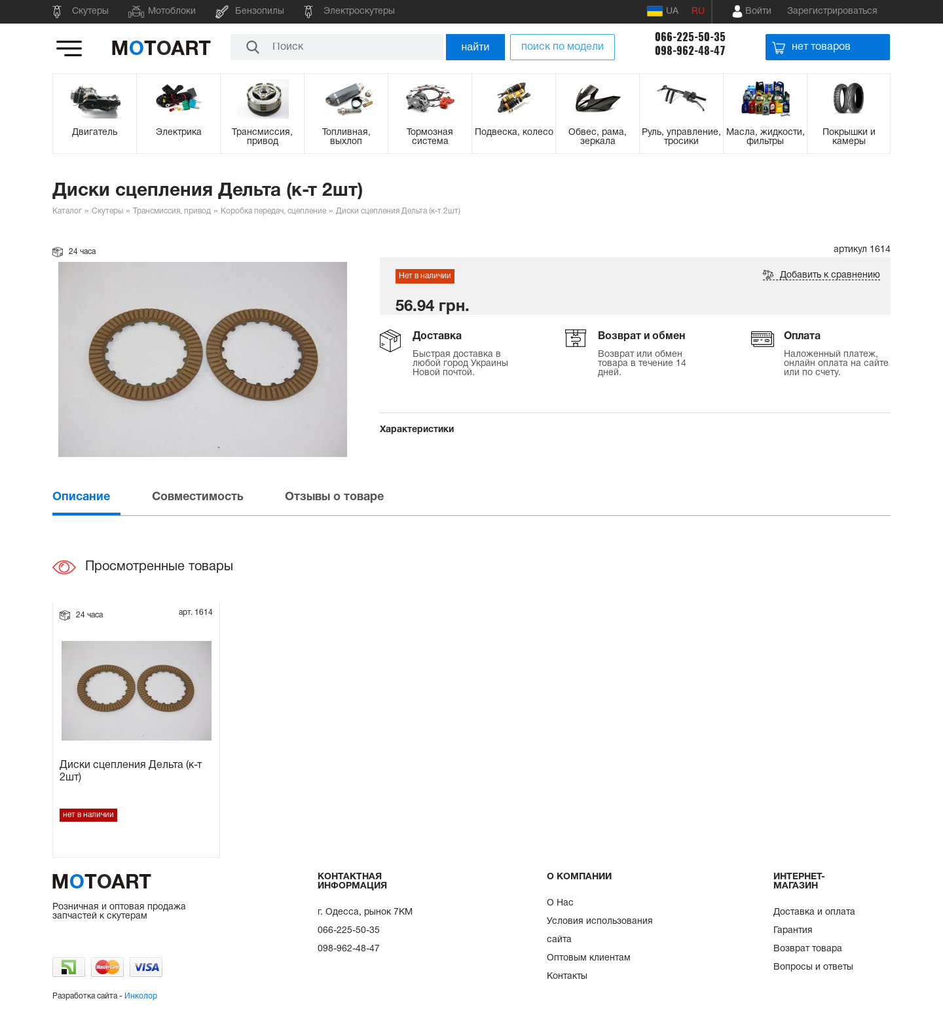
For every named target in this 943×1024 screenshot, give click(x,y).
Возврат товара (807, 949)
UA (662, 11)
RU (698, 11)
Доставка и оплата (814, 912)
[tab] (100, 497)
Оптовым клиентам (589, 958)
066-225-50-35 (690, 37)
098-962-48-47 (690, 51)
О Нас (560, 903)
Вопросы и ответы (813, 967)
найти (476, 46)
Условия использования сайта (600, 930)
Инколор (140, 996)
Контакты (567, 976)
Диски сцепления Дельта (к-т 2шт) (131, 771)
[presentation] (100, 497)
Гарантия (793, 930)
